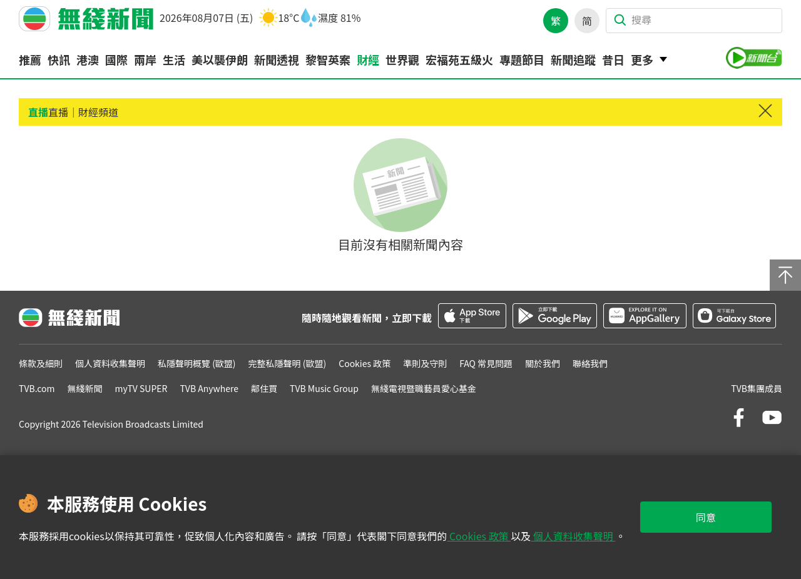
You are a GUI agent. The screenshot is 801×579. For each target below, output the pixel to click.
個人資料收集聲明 (573, 535)
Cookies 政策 (479, 535)
